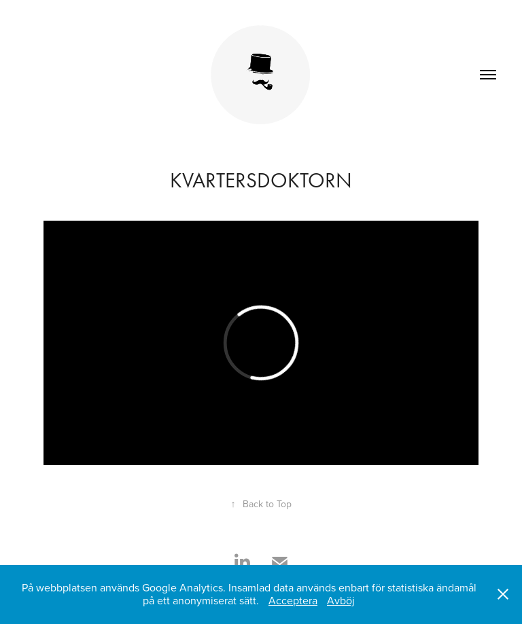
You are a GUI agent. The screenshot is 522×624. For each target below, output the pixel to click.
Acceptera (292, 600)
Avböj (341, 600)
